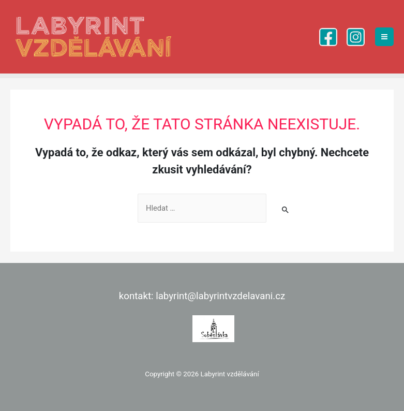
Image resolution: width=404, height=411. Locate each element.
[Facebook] (328, 37)
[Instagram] (356, 37)
